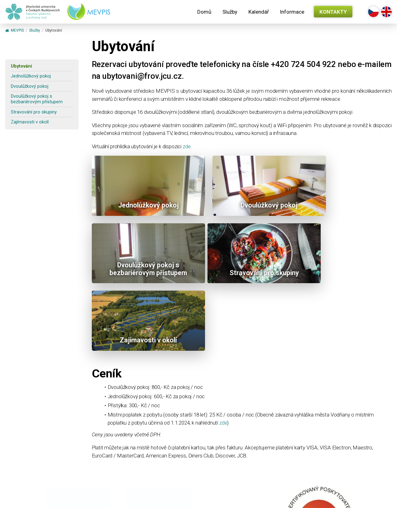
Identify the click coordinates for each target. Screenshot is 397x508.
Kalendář (258, 12)
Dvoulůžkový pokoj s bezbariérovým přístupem (37, 99)
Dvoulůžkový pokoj (29, 86)
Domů (204, 12)
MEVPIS (14, 31)
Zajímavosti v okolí (30, 122)
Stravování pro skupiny (34, 112)
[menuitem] (204, 11)
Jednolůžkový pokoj (31, 76)
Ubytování (21, 66)
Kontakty (333, 12)
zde (187, 146)
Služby (229, 12)
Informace (292, 12)
